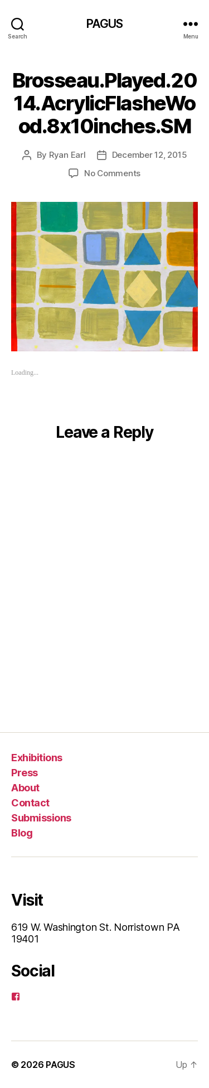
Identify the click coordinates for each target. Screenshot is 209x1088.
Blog (21, 833)
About (25, 788)
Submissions (41, 818)
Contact (30, 803)
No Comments (112, 173)
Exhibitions (36, 757)
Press (24, 772)
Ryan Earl (67, 154)
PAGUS (104, 24)
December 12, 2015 (149, 154)
